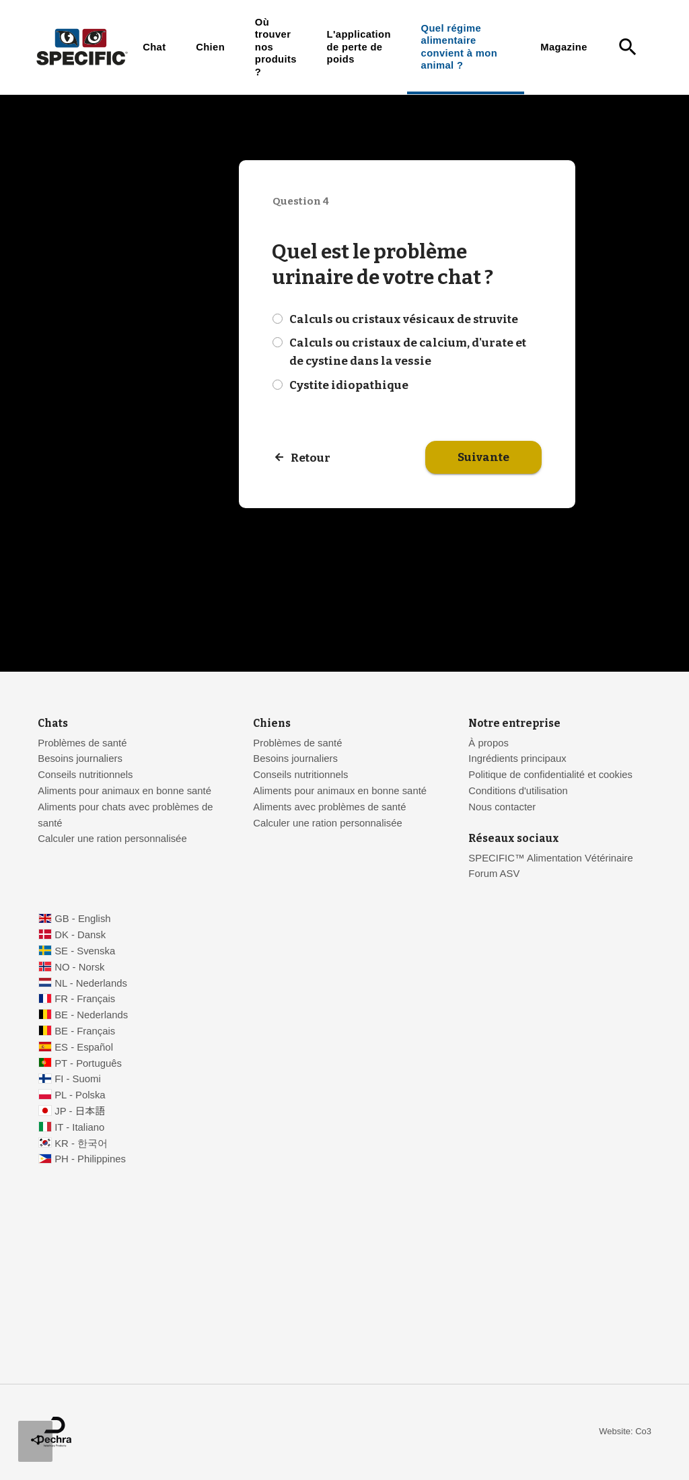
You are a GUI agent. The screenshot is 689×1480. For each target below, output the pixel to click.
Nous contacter (502, 807)
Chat (154, 47)
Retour (310, 458)
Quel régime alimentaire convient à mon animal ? (459, 47)
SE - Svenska (85, 951)
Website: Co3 (625, 1431)
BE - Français (85, 1031)
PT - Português (88, 1063)
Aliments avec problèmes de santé (329, 807)
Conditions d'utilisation (517, 790)
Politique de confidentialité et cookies (550, 774)
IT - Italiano (79, 1127)
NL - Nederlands (91, 983)
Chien (210, 47)
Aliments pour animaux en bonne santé (124, 790)
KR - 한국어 (81, 1143)
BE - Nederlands (91, 1015)
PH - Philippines (90, 1159)
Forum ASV (493, 873)
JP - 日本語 (80, 1111)
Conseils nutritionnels (85, 774)
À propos (488, 743)
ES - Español (84, 1047)
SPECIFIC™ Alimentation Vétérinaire (552, 858)
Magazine (563, 47)
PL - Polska (80, 1095)
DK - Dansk (80, 934)
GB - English (82, 918)
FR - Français (85, 998)
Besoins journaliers (80, 758)
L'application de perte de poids (359, 47)
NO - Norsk (79, 967)
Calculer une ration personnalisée (112, 838)
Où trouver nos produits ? (276, 47)
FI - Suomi (78, 1078)
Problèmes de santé (82, 743)
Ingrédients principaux (517, 758)
